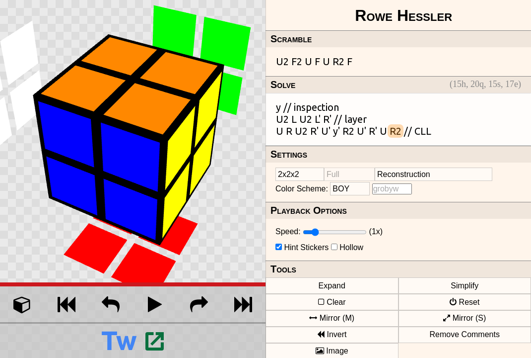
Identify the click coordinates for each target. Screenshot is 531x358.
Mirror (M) (331, 318)
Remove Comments (465, 334)
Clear (332, 302)
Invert (331, 334)
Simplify (464, 285)
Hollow (351, 247)
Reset (464, 302)
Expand (332, 285)
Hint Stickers (306, 247)
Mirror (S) (464, 318)
